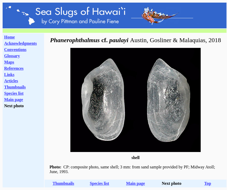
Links (9, 74)
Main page (13, 99)
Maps (9, 62)
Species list (13, 93)
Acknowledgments (20, 43)
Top (207, 183)
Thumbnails (15, 87)
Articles (11, 81)
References (13, 68)
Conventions (15, 49)
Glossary (12, 56)
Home (9, 37)
